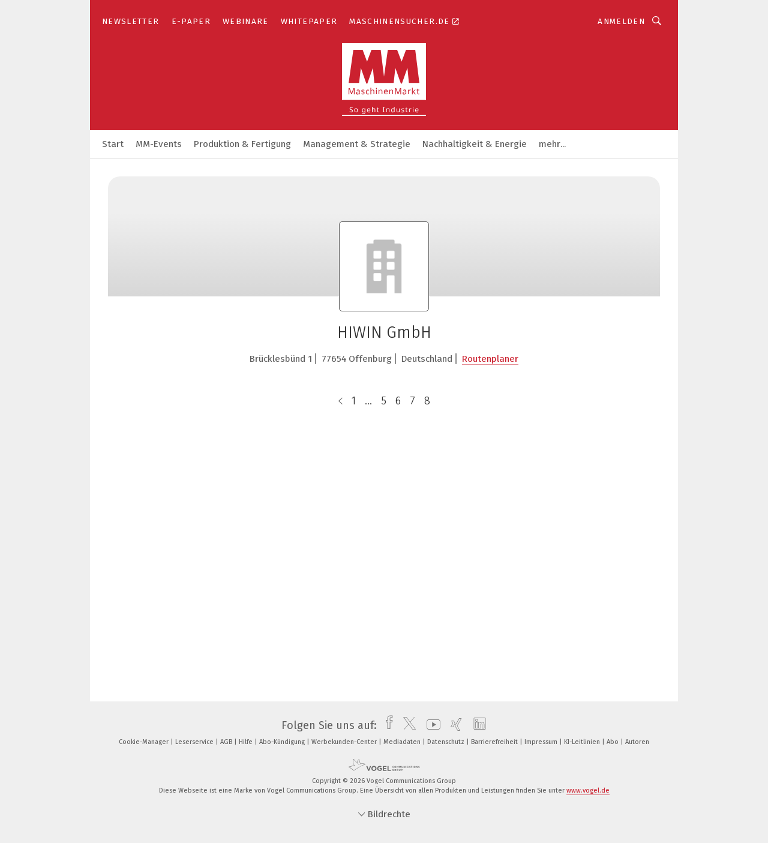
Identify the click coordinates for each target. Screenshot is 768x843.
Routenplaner (490, 358)
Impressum (541, 742)
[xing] (453, 725)
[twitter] (406, 725)
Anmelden (621, 21)
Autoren (637, 742)
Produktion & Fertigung (242, 144)
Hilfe (246, 742)
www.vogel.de (588, 790)
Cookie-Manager (144, 742)
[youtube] (430, 725)
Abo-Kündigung (283, 742)
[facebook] (386, 725)
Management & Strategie (356, 144)
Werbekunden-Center (345, 742)
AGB (227, 742)
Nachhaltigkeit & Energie (474, 144)
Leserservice (195, 742)
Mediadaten (402, 742)
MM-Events (159, 144)
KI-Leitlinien (583, 742)
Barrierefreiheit (495, 742)
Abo (613, 742)
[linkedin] (476, 725)
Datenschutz (446, 742)
